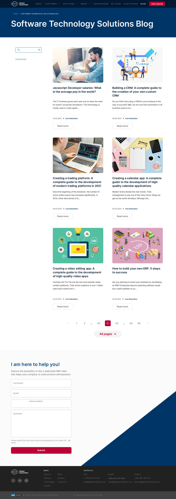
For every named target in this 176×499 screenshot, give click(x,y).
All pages (106, 334)
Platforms (51, 4)
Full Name (18, 383)
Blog (143, 4)
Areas (84, 4)
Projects (47, 486)
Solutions (68, 4)
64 (139, 323)
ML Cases (116, 4)
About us (47, 474)
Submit (41, 450)
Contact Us (62, 482)
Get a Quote (157, 4)
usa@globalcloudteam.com (95, 482)
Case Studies (131, 4)
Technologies (100, 4)
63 (131, 323)
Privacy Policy (31, 495)
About (38, 4)
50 (98, 323)
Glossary (61, 478)
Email (16, 393)
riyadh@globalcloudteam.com (120, 482)
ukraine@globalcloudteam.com (147, 482)
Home (15, 14)
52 (117, 323)
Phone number (36, 401)
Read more (62, 126)
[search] (28, 50)
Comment (17, 413)
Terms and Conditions (49, 495)
